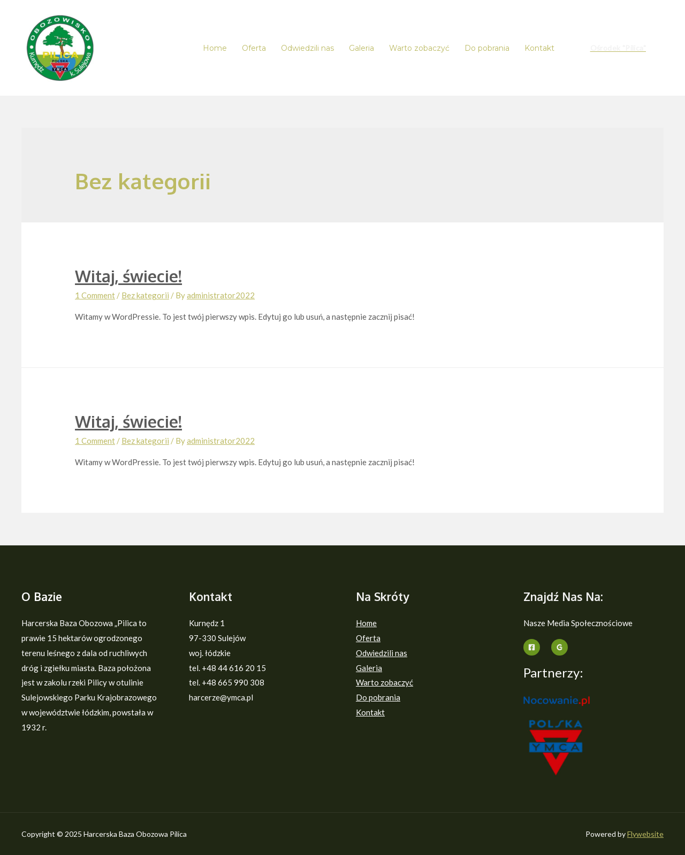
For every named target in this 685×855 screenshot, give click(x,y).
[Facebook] (531, 647)
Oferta (254, 48)
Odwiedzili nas (307, 48)
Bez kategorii (145, 295)
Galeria (361, 48)
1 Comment (95, 295)
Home (215, 48)
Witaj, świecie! (128, 276)
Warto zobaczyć (419, 48)
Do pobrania (487, 48)
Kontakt (539, 48)
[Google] (559, 647)
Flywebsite (645, 833)
